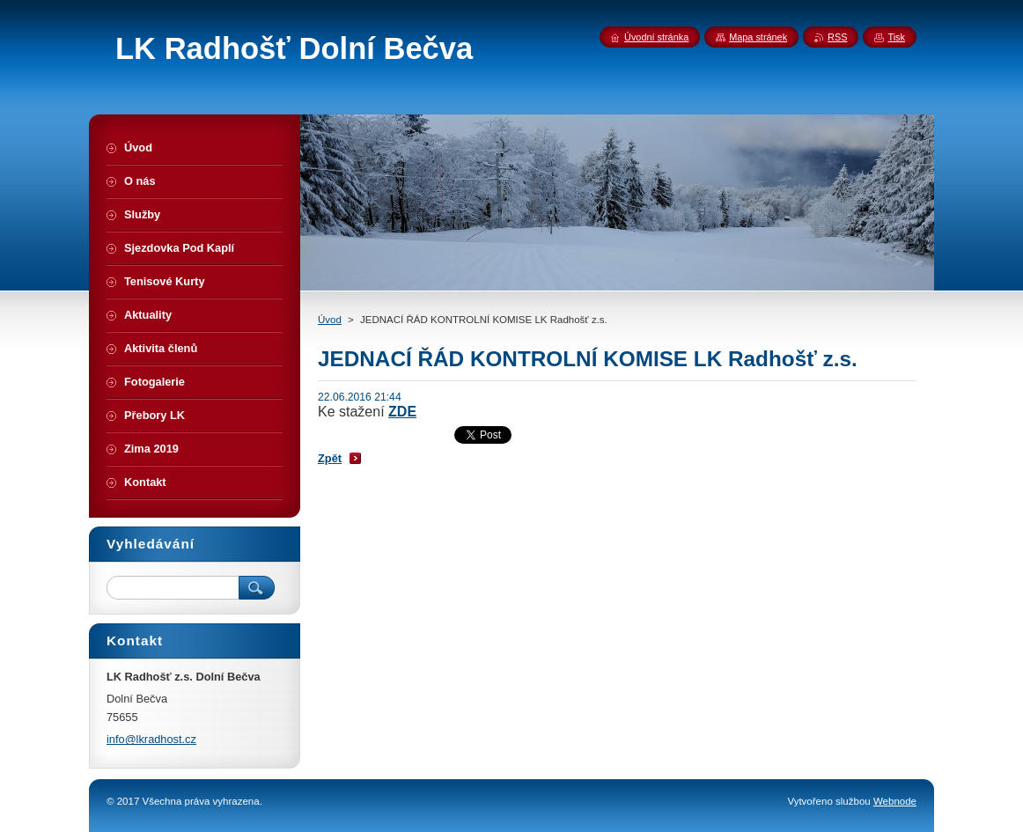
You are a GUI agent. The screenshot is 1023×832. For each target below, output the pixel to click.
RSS (837, 37)
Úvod (330, 319)
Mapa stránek (758, 37)
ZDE (402, 411)
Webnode (894, 801)
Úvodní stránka (656, 37)
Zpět (330, 458)
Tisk (896, 37)
